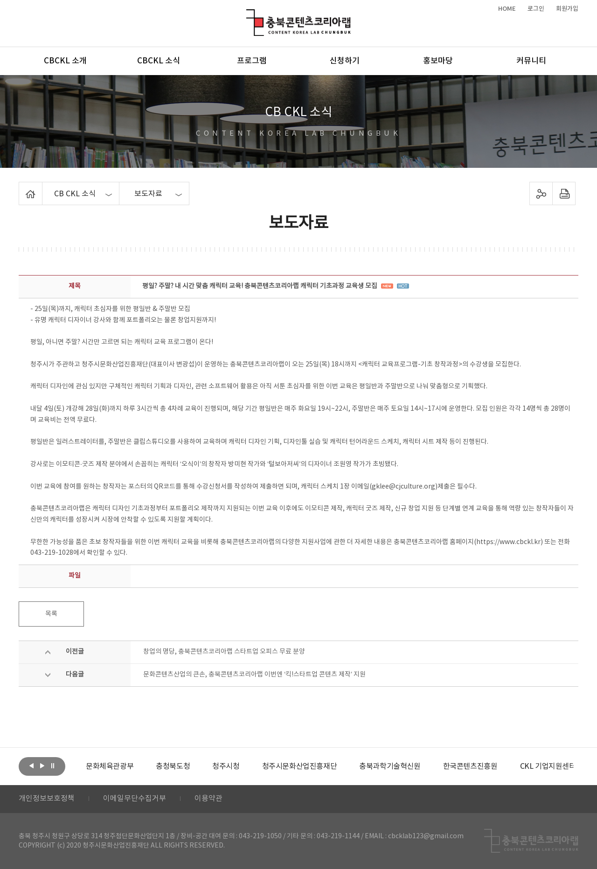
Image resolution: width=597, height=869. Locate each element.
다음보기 (42, 765)
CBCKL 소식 (158, 61)
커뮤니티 (531, 61)
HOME (507, 9)
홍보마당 (438, 61)
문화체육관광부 (109, 766)
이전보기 (31, 765)
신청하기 (345, 61)
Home (21, 187)
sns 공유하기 (541, 193)
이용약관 (208, 799)
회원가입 (567, 9)
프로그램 (252, 61)
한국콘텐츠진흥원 (470, 766)
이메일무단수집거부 (134, 799)
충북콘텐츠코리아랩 (248, 14)
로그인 (536, 9)
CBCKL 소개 (65, 61)
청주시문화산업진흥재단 (299, 766)
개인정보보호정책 (47, 799)
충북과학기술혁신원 (389, 766)
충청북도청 (173, 766)
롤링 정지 (52, 765)
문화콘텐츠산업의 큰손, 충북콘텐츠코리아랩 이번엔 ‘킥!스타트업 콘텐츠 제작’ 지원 (254, 674)
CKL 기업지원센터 (548, 766)
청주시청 (225, 766)
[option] (110, 766)
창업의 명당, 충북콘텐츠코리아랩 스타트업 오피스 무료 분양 (224, 651)
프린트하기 (564, 193)
